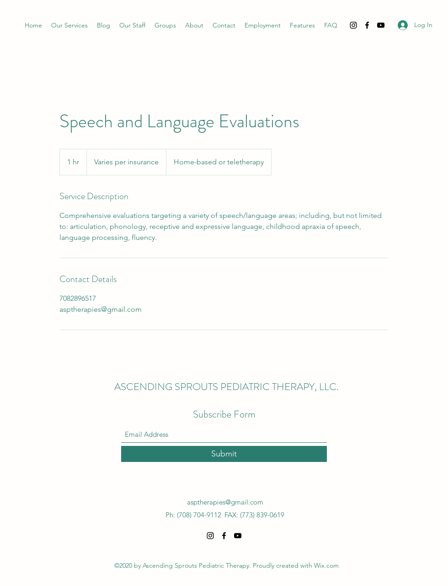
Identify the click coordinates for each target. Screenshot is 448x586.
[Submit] (224, 454)
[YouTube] (380, 25)
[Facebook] (367, 25)
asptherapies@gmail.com (225, 502)
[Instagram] (353, 25)
